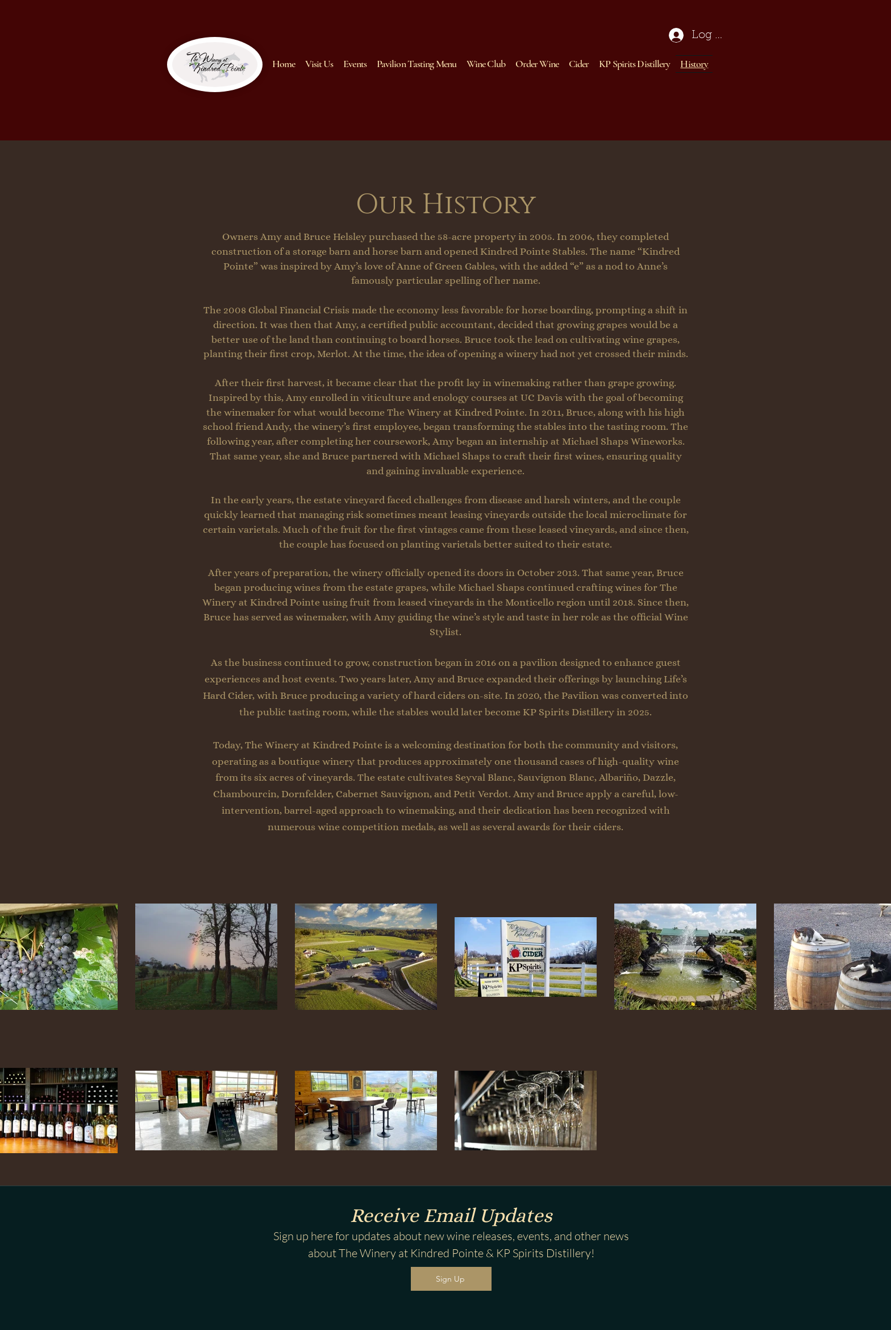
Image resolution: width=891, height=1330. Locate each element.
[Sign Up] (451, 1279)
